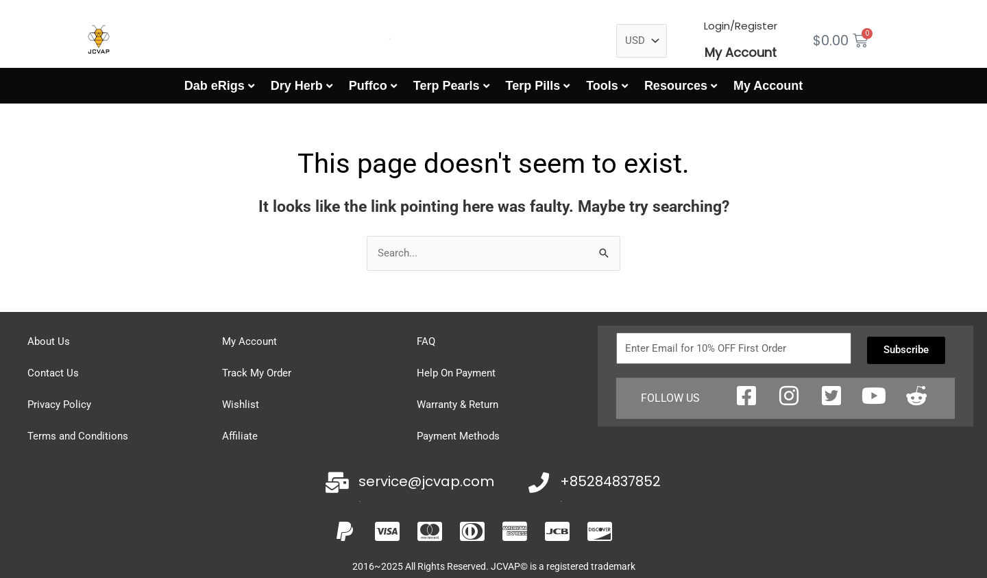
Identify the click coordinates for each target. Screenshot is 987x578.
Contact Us (53, 373)
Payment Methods (458, 436)
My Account (741, 52)
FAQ (426, 341)
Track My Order (256, 373)
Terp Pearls (446, 86)
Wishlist (240, 404)
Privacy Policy (59, 404)
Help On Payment (456, 373)
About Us (48, 341)
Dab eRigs (214, 86)
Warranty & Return (457, 404)
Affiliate (240, 436)
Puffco (368, 86)
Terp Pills (533, 86)
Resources (675, 86)
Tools (602, 86)
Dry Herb (297, 86)
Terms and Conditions (77, 436)
